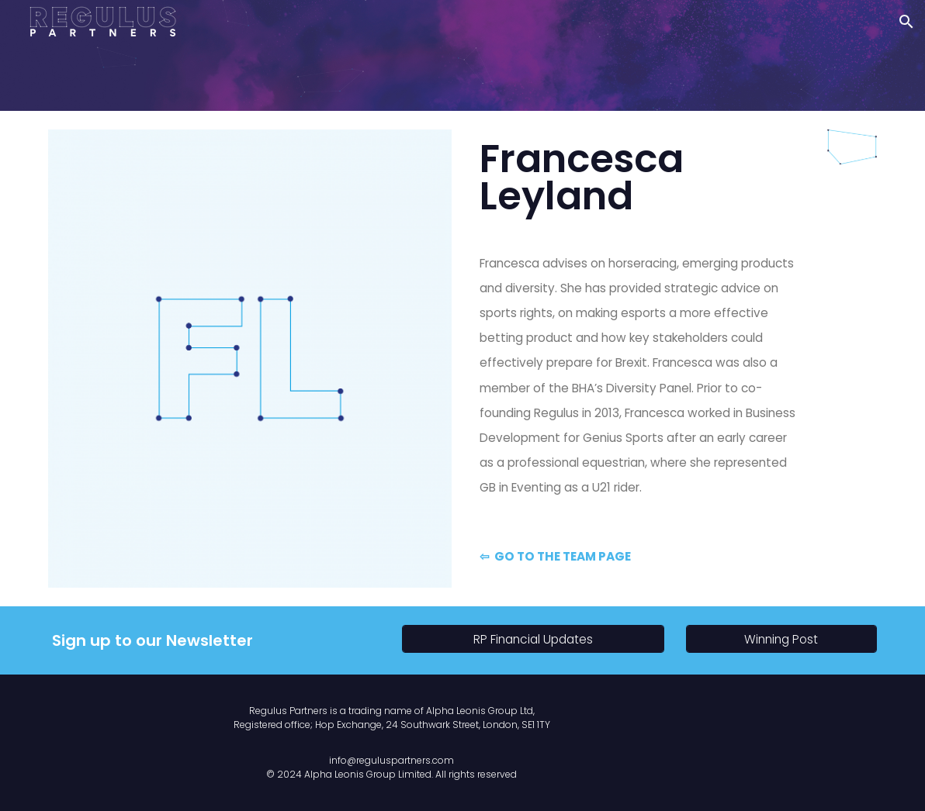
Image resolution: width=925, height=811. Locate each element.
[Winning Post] (782, 640)
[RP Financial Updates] (533, 640)
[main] (639, 177)
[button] (906, 21)
